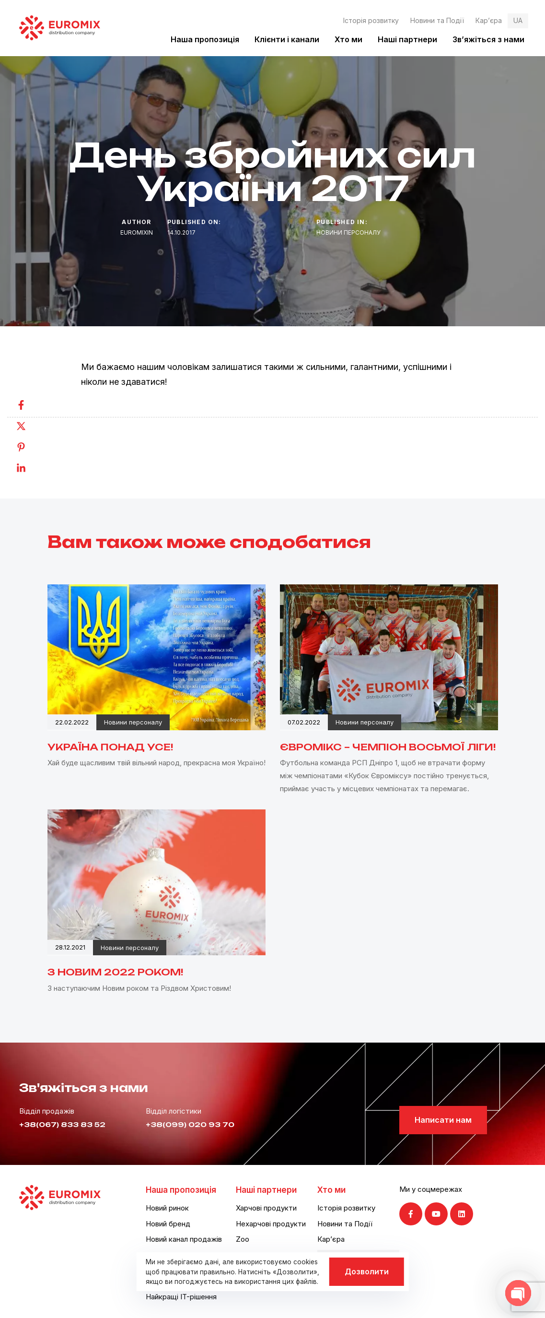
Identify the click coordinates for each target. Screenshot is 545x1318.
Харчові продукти (266, 1207)
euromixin (136, 232)
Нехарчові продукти (271, 1223)
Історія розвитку (371, 20)
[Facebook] (30, 405)
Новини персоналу (348, 232)
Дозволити (367, 1271)
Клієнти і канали (287, 39)
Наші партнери (407, 39)
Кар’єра (488, 20)
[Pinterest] (30, 447)
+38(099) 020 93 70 (190, 1124)
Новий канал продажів (184, 1239)
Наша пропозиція (205, 39)
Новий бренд (168, 1223)
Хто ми (348, 39)
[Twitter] (30, 426)
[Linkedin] (30, 468)
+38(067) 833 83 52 (62, 1124)
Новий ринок (167, 1207)
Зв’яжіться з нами (488, 39)
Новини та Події (437, 20)
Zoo (242, 1239)
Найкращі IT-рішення (181, 1296)
